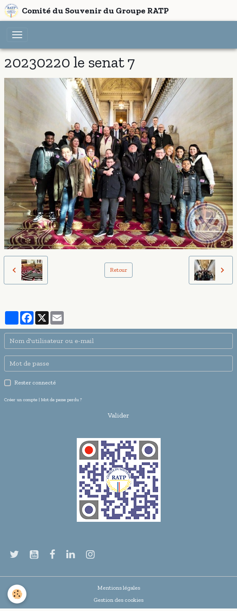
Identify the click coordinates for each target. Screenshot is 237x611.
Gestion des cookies (118, 599)
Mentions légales (118, 587)
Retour (118, 269)
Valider (118, 415)
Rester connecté (35, 382)
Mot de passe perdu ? (61, 399)
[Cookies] (17, 594)
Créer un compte (20, 399)
